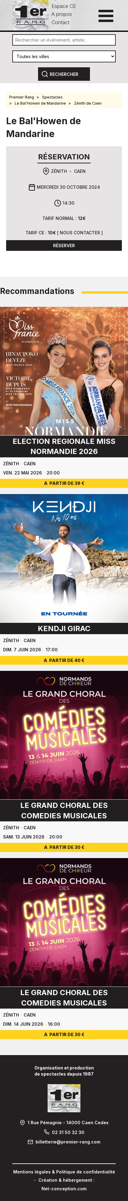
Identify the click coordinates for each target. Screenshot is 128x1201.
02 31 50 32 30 (68, 1132)
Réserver (64, 245)
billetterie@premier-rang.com (68, 1141)
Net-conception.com (64, 1188)
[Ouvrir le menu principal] (106, 16)
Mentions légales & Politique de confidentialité (64, 1171)
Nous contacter (80, 232)
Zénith (59, 171)
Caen (80, 171)
